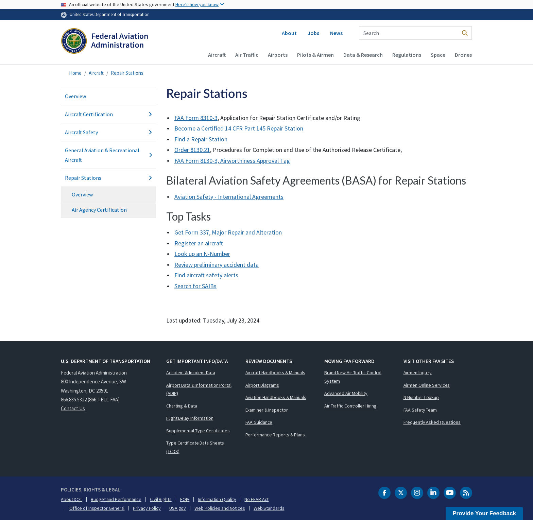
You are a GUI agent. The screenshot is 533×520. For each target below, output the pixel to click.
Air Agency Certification (99, 209)
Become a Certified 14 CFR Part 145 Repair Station (238, 128)
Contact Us (73, 408)
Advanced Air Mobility (345, 393)
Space (438, 54)
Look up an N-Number (202, 254)
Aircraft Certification (108, 114)
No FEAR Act (256, 499)
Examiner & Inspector (266, 410)
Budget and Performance (116, 499)
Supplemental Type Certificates (198, 431)
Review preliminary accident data (216, 264)
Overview (75, 96)
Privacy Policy (147, 508)
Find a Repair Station (200, 139)
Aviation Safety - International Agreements (228, 197)
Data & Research (363, 54)
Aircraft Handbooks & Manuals (275, 372)
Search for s (195, 286)
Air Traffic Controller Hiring (350, 406)
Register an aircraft (198, 243)
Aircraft (217, 54)
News (336, 33)
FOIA (185, 499)
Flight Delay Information (189, 418)
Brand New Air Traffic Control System (352, 376)
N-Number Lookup (421, 397)
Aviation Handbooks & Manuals (275, 397)
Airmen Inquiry (417, 372)
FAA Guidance (259, 422)
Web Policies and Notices (219, 508)
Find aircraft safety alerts (206, 275)
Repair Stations (127, 73)
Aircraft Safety (108, 132)
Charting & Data (181, 406)
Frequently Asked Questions (432, 422)
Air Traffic (246, 54)
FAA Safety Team (420, 410)
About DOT (71, 499)
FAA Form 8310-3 (196, 118)
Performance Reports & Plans (275, 435)
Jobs (313, 33)
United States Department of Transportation (110, 14)
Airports (278, 54)
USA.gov (177, 508)
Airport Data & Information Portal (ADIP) (198, 389)
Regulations (406, 54)
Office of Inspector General (96, 508)
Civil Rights (161, 499)
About (289, 33)
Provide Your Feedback (484, 513)
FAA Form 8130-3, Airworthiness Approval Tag (232, 160)
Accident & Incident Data (190, 372)
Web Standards (269, 508)
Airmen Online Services (426, 385)
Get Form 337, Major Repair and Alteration (228, 232)
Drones (463, 54)
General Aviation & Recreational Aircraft (108, 155)
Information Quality (217, 499)
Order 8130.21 (192, 150)
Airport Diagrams (262, 385)
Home (75, 73)
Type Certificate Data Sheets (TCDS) (195, 447)
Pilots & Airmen (315, 54)
